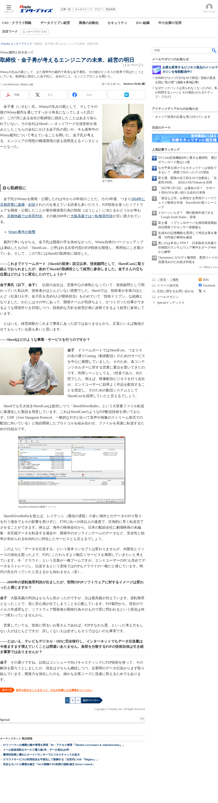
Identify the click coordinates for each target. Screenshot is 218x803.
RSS (206, 279)
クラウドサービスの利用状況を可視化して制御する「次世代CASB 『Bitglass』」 (51, 759)
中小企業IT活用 (170, 23)
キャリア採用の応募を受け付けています (183, 117)
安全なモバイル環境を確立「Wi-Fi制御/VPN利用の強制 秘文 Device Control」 (49, 764)
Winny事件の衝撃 (21, 232)
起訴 (31, 204)
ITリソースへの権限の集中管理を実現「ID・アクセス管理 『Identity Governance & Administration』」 (64, 744)
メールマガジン (168, 297)
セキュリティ (117, 23)
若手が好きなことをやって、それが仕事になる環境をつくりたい (54, 690)
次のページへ (91, 700)
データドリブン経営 (55, 23)
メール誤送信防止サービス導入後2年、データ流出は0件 (36, 749)
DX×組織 (142, 23)
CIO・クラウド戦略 (16, 23)
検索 (214, 50)
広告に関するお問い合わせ (175, 291)
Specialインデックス (171, 302)
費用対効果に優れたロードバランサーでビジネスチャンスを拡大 (41, 754)
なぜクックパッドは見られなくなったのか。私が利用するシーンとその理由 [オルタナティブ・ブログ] (186, 92)
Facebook (209, 285)
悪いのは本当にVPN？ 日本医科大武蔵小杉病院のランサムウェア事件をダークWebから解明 (187, 247)
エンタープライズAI (34, 31)
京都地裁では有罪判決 (24, 216)
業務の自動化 (89, 23)
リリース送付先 (168, 285)
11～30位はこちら (208, 267)
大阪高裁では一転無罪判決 (91, 216)
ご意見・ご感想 (168, 279)
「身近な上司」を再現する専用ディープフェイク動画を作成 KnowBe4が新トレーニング (187, 203)
